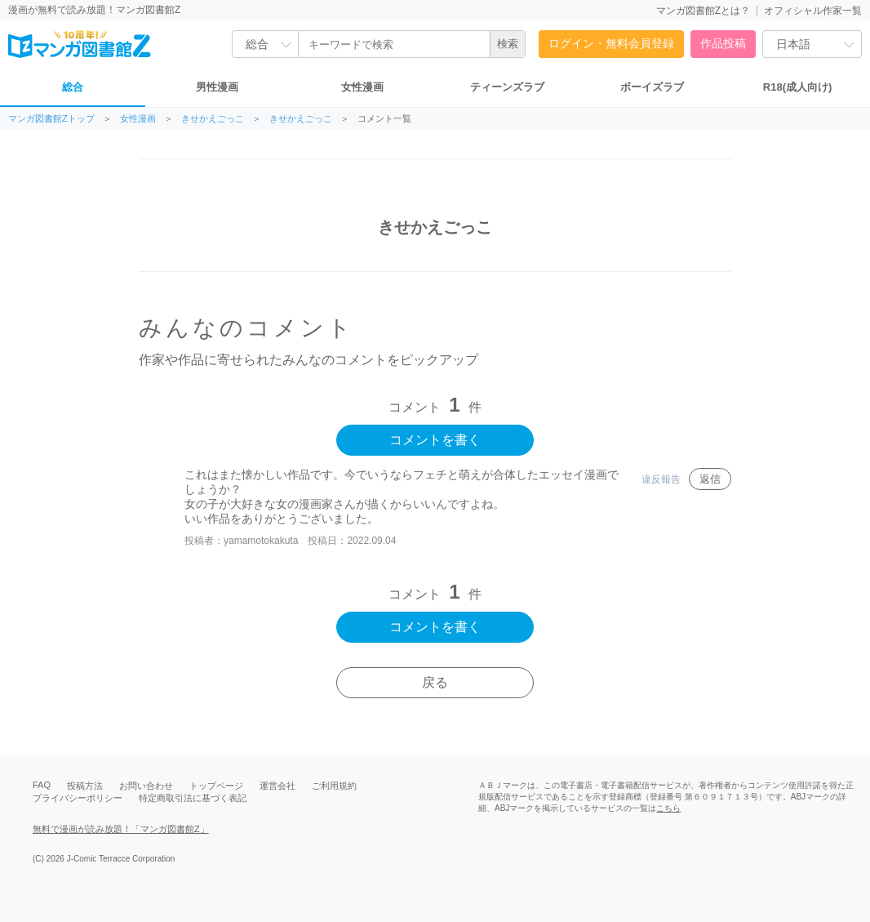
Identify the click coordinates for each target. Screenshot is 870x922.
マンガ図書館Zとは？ (703, 10)
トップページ (216, 786)
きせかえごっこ (212, 118)
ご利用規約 (334, 786)
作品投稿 (723, 43)
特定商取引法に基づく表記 (192, 798)
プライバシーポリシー (77, 798)
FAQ (42, 785)
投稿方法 (85, 786)
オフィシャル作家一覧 (813, 10)
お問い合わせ (146, 786)
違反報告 (661, 479)
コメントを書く (435, 440)
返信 (710, 479)
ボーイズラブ (652, 87)
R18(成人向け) (797, 87)
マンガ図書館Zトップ (51, 118)
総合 (72, 87)
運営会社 (277, 786)
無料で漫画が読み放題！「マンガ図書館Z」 (121, 829)
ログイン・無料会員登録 (611, 43)
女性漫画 (362, 87)
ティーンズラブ (507, 87)
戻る (435, 682)
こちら (668, 808)
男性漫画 (217, 87)
